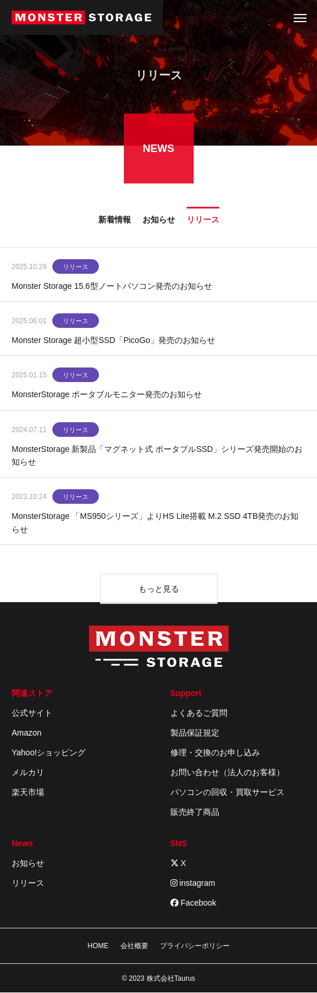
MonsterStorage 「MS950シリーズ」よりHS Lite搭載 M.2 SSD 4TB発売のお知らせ (155, 524)
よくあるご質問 (198, 713)
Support (186, 693)
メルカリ (28, 772)
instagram (192, 883)
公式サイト (32, 713)
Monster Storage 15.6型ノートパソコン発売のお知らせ (112, 287)
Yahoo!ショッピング (49, 752)
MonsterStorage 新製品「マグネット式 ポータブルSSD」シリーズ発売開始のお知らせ (157, 457)
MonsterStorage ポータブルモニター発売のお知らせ (107, 395)
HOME (98, 946)
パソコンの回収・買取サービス (227, 792)
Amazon (26, 732)
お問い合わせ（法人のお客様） (227, 772)
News (22, 843)
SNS (178, 843)
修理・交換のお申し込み (215, 752)
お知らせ (28, 863)
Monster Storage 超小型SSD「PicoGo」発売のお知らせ (113, 341)
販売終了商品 (194, 812)
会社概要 (134, 946)
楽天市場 (28, 792)
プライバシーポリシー (195, 946)
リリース (75, 267)
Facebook (193, 902)
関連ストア (32, 693)
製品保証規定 (194, 732)
